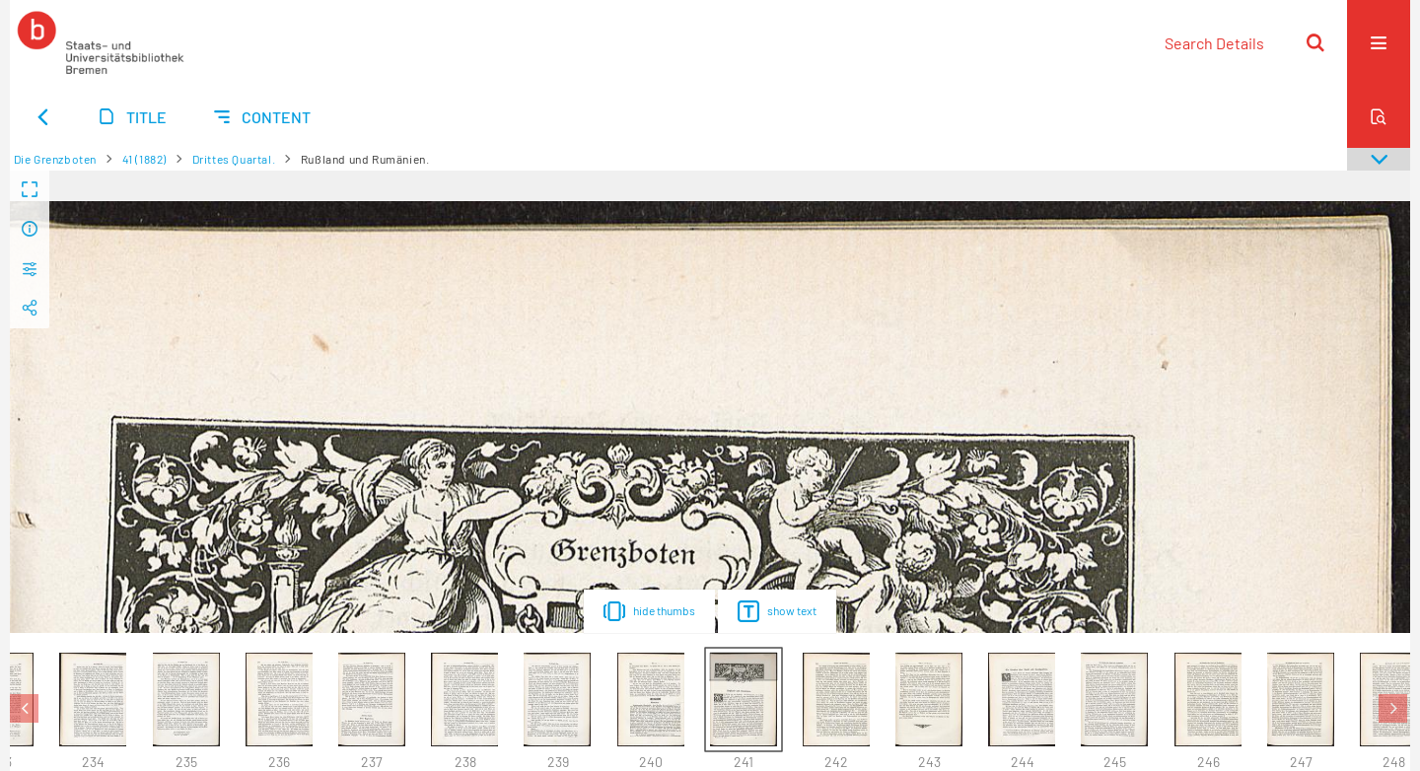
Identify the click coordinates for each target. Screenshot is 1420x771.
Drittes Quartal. (234, 159)
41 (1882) (144, 159)
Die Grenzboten (55, 159)
